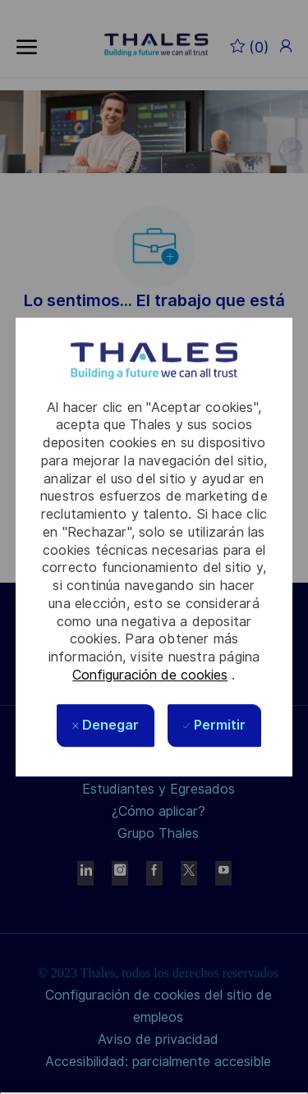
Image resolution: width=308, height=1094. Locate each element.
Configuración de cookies (150, 675)
